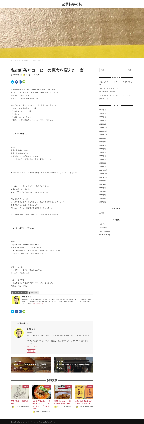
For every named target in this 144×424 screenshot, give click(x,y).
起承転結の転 (72, 3)
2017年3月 (103, 201)
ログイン (102, 223)
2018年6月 (103, 148)
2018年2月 (103, 162)
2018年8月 (103, 141)
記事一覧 (31, 350)
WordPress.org (104, 233)
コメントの (104, 230)
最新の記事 (34, 291)
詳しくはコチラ (38, 302)
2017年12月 (103, 169)
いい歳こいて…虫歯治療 (107, 90)
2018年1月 (103, 165)
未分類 (37, 74)
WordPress (51, 421)
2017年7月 (103, 187)
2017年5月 (103, 194)
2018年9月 (103, 137)
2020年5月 (103, 112)
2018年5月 (103, 151)
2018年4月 (103, 155)
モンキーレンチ (33, 421)
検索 (129, 69)
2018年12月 (103, 126)
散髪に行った (103, 98)
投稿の (103, 226)
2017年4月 (103, 197)
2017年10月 (103, 176)
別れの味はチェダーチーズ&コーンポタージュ (114, 94)
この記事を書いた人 (20, 291)
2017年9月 (103, 180)
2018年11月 (103, 130)
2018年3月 (103, 158)
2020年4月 (103, 116)
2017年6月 (103, 190)
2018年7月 (103, 144)
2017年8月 (103, 183)
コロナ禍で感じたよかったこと (109, 87)
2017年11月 (103, 172)
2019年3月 (103, 119)
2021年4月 (103, 109)
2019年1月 (103, 123)
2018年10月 (103, 133)
